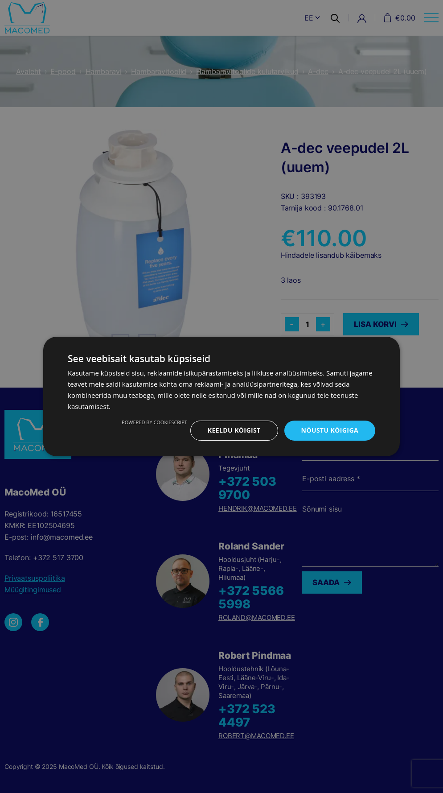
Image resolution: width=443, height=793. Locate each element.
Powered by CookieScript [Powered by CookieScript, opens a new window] (154, 422)
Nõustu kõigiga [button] (329, 430)
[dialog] (221, 396)
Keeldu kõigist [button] (234, 430)
